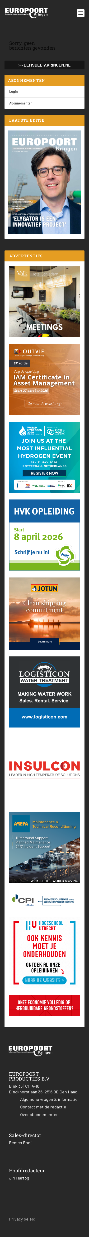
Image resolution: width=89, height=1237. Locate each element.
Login (13, 91)
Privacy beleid (22, 1218)
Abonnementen (21, 103)
